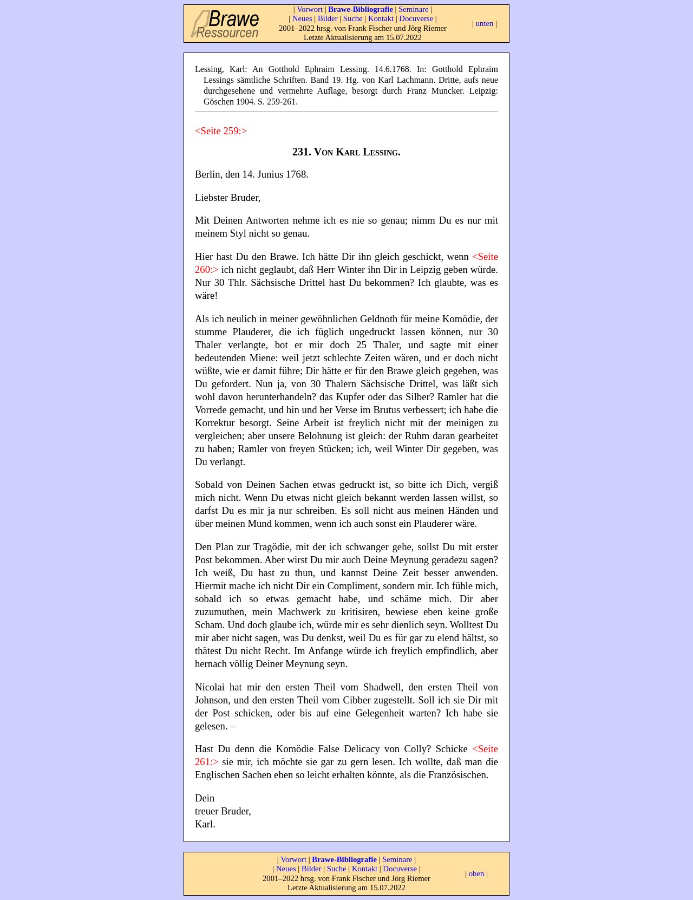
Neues (302, 18)
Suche (353, 18)
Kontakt (381, 18)
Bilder (328, 18)
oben (477, 873)
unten (485, 23)
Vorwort (310, 9)
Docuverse (416, 18)
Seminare (413, 9)
